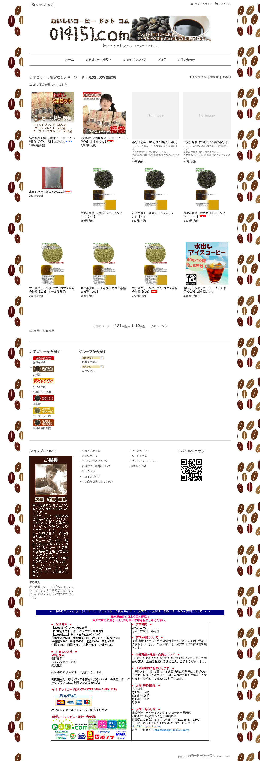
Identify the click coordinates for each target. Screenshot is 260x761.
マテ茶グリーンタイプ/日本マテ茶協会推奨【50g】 (154, 290)
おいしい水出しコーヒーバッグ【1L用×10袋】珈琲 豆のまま (205, 290)
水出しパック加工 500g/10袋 (50, 191)
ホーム (69, 59)
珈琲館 (43, 371)
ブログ (162, 59)
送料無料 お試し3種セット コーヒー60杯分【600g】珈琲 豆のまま (52, 139)
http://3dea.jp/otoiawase (146, 726)
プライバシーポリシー (144, 461)
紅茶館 (43, 400)
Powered (204, 757)
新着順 (226, 77)
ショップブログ (91, 476)
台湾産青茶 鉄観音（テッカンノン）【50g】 (204, 214)
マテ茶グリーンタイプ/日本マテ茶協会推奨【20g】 (103, 290)
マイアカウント (204, 4)
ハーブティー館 (43, 412)
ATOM (142, 466)
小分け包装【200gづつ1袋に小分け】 (206, 142)
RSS (134, 466)
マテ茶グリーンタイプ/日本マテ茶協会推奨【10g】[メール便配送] (52, 290)
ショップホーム (91, 450)
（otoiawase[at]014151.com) (170, 729)
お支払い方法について (95, 461)
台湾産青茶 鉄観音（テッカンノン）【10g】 (101, 214)
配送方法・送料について (96, 466)
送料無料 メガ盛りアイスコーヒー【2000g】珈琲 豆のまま (104, 139)
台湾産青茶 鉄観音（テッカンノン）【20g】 (153, 214)
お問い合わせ (186, 59)
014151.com (89, 471)
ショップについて (134, 59)
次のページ (157, 326)
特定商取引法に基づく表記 (97, 481)
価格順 (214, 77)
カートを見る (139, 455)
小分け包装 (43, 383)
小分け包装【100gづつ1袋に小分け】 (155, 142)
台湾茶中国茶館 (43, 424)
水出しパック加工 (43, 391)
